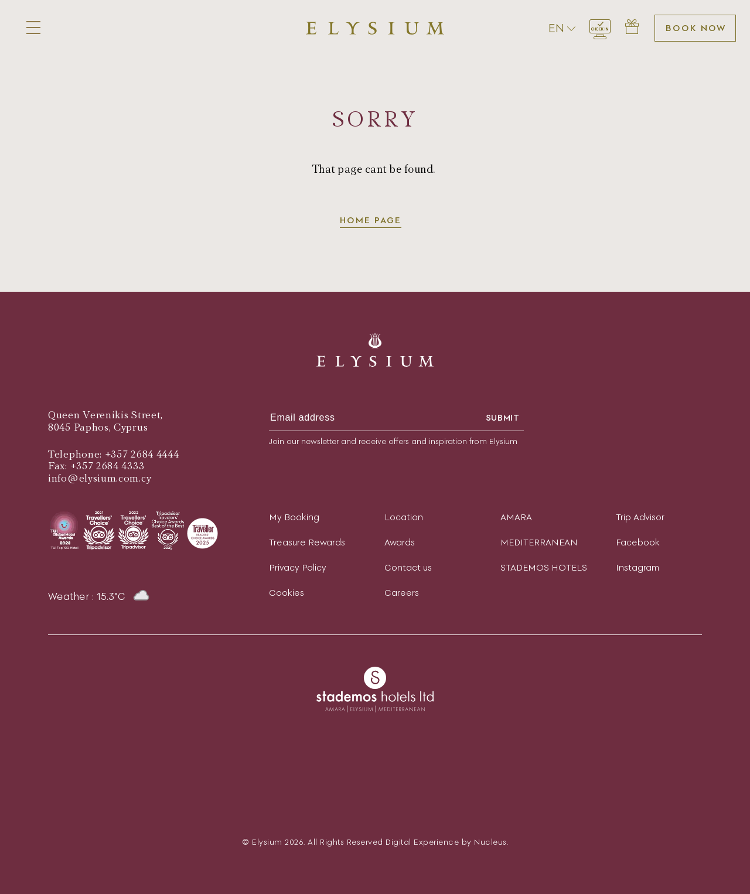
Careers (401, 592)
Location (403, 517)
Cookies (286, 592)
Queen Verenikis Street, (105, 415)
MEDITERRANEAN (539, 542)
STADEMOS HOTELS (543, 567)
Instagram (637, 567)
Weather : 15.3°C (99, 596)
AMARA (516, 517)
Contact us (408, 567)
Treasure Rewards (307, 542)
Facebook (638, 542)
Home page (370, 220)
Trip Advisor (640, 517)
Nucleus (490, 842)
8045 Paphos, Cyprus (98, 427)
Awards (399, 542)
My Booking (294, 517)
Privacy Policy (297, 567)
